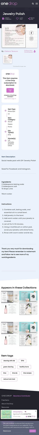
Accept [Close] (32, 431)
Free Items (5, 400)
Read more (7, 431)
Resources (5, 407)
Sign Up (10, 90)
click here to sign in (10, 98)
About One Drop (7, 403)
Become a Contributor (21, 396)
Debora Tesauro (11, 51)
